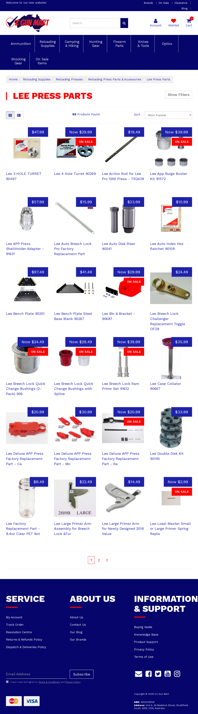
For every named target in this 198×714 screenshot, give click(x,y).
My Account (14, 617)
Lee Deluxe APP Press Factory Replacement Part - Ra (120, 458)
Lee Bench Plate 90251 (25, 313)
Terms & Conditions (49, 682)
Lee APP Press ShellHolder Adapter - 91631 (25, 249)
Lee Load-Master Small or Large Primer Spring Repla (170, 528)
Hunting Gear (95, 44)
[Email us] (138, 673)
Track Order (15, 624)
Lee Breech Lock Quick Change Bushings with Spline (73, 389)
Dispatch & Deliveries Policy (26, 647)
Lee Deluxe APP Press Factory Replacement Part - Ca (24, 458)
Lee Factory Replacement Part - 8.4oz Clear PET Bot (23, 528)
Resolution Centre (19, 632)
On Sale (164, 2)
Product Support (146, 642)
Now (80, 132)
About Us (76, 617)
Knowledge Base (146, 634)
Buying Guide (143, 627)
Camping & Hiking (71, 44)
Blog (184, 8)
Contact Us (78, 624)
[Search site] (124, 23)
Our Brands (78, 639)
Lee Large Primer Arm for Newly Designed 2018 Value (123, 528)
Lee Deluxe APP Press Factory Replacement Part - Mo (72, 458)
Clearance (181, 2)
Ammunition (20, 44)
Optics (166, 44)
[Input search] (95, 23)
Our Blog (76, 632)
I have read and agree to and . (43, 682)
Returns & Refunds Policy (24, 639)
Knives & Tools (142, 44)
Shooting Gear (18, 61)
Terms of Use (143, 657)
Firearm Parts (119, 44)
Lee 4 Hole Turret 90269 (75, 174)
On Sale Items (42, 61)
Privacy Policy (144, 649)
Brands (149, 2)
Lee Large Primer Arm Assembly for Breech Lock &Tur (72, 528)
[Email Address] (36, 674)
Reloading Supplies (47, 44)
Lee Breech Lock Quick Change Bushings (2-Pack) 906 (25, 389)
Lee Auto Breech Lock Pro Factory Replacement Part (72, 249)
